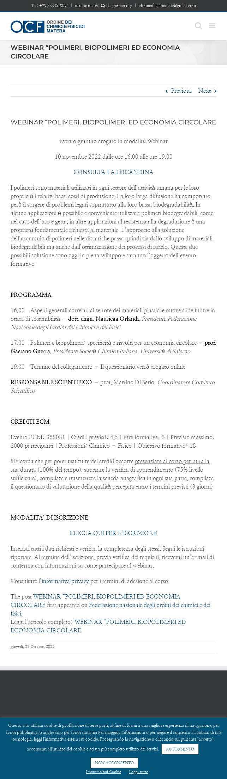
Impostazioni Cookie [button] (103, 772)
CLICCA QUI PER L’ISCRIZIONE (113, 533)
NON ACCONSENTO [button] (114, 763)
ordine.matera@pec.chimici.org (103, 6)
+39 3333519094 (53, 6)
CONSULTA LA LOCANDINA (113, 172)
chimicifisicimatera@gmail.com (167, 6)
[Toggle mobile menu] (212, 25)
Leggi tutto (138, 772)
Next (204, 91)
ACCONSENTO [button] (180, 749)
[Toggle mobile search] (198, 25)
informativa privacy (65, 581)
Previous (181, 91)
